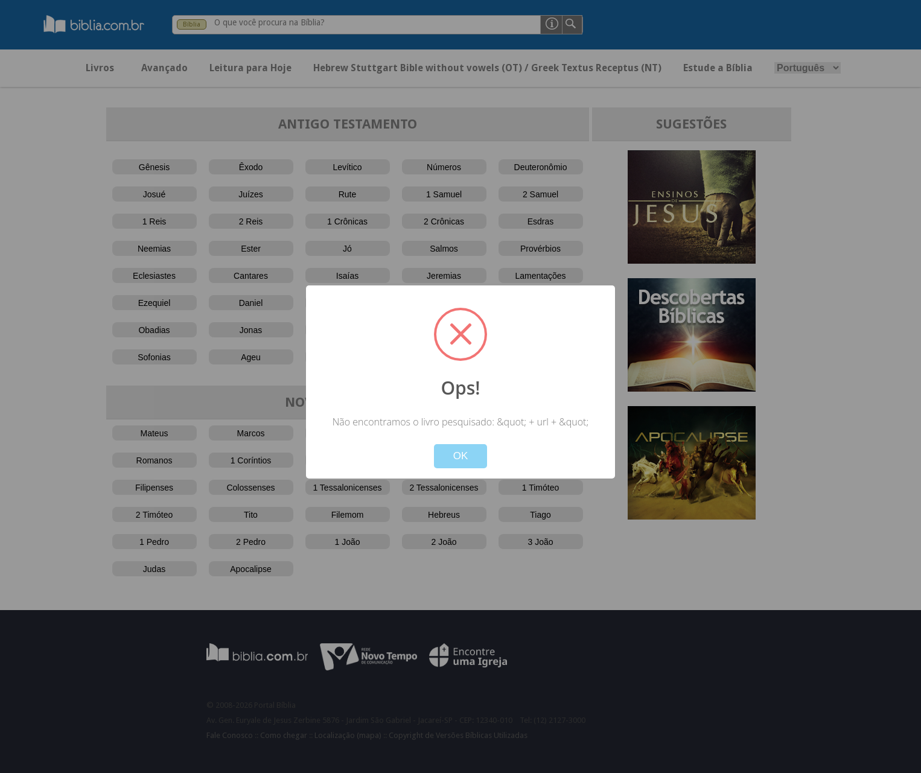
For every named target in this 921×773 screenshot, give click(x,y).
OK (460, 456)
